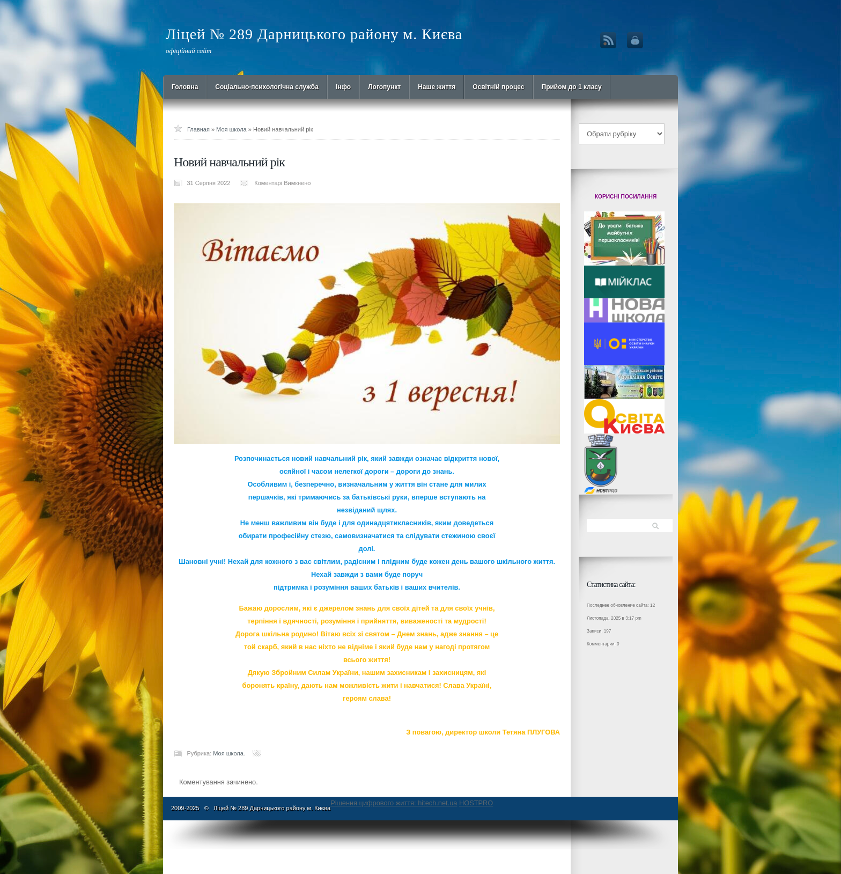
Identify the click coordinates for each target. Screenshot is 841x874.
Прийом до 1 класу (572, 87)
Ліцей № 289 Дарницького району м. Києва (314, 34)
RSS (608, 40)
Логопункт (384, 87)
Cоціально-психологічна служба (267, 87)
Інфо (343, 87)
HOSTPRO (476, 803)
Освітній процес (498, 87)
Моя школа (231, 129)
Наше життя (436, 87)
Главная (198, 129)
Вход (635, 40)
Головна (185, 87)
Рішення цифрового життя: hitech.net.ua (393, 803)
